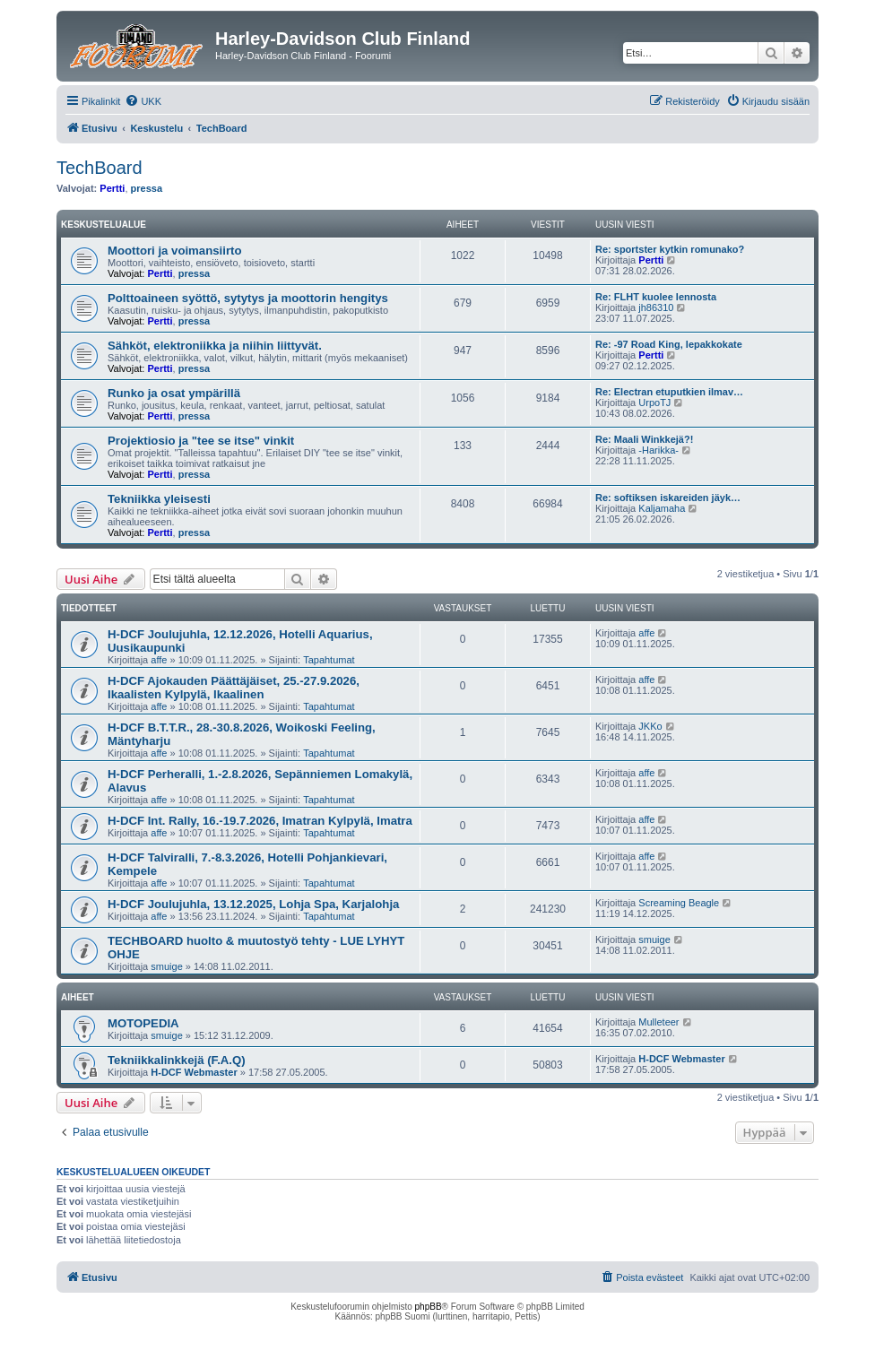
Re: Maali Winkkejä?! (644, 439)
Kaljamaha (661, 508)
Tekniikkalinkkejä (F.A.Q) (177, 1060)
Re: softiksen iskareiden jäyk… (668, 497)
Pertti (112, 188)
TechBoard (99, 167)
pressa (146, 188)
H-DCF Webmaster (194, 1072)
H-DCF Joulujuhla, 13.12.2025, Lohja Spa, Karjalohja (253, 904)
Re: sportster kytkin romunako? (669, 249)
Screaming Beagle (678, 902)
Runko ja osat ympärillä (174, 393)
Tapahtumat (328, 659)
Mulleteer (658, 1022)
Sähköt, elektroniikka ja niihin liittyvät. (215, 345)
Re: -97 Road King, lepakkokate (668, 344)
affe (159, 659)
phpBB (428, 1307)
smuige (166, 966)
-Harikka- (658, 450)
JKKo (650, 726)
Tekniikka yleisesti (159, 499)
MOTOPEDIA (143, 1023)
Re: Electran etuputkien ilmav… (669, 391)
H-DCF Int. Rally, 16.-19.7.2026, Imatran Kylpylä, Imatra (260, 820)
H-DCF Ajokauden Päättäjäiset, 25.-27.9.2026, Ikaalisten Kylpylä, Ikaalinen (234, 687)
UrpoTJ (654, 402)
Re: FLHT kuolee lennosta (655, 296)
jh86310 (655, 307)
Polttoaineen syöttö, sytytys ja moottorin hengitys (248, 298)
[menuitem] (143, 101)
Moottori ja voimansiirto (174, 250)
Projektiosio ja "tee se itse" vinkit (201, 440)
